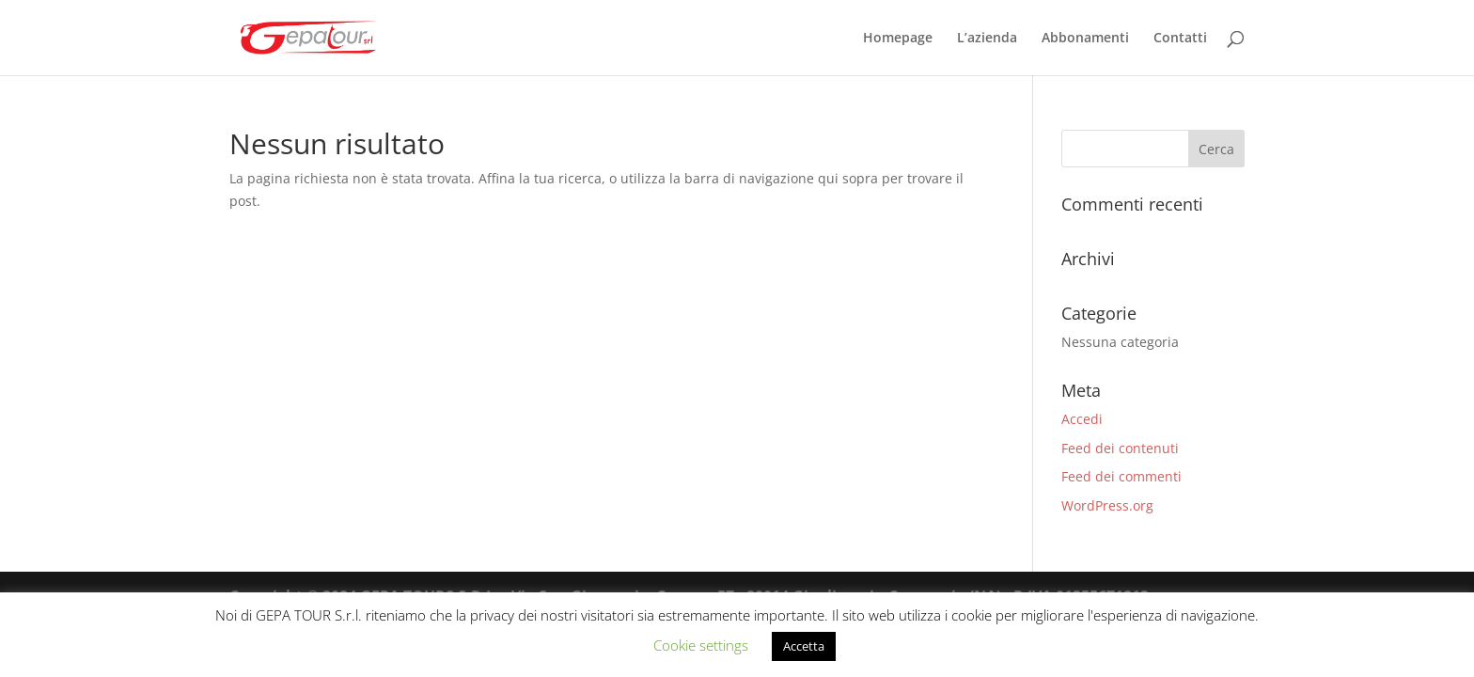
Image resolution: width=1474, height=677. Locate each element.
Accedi (1082, 419)
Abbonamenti (1085, 38)
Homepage (898, 38)
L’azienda (987, 38)
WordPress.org (1107, 505)
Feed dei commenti (1121, 476)
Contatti (1180, 38)
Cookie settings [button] (700, 645)
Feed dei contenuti (1120, 448)
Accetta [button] (803, 646)
